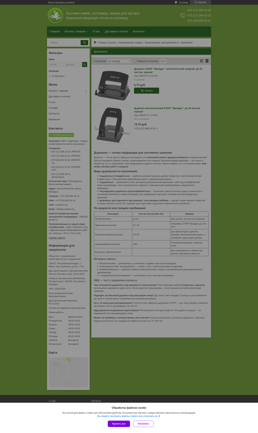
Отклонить (143, 423)
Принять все (119, 423)
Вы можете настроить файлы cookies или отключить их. (127, 416)
